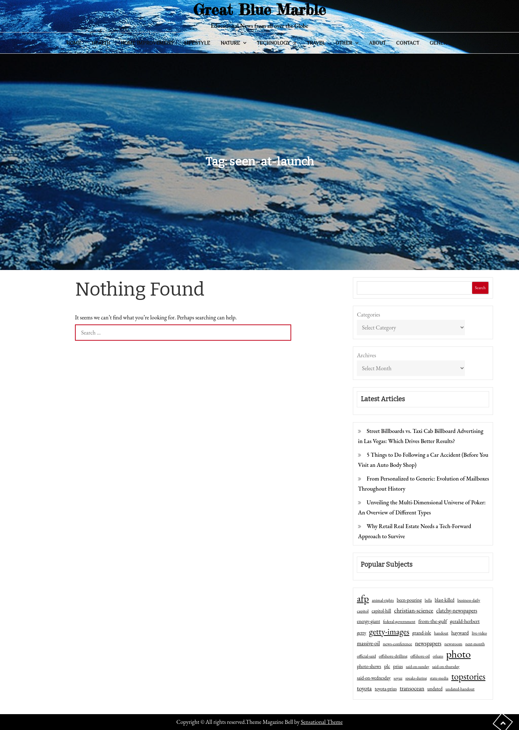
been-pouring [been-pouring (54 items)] (409, 600)
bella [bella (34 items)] (428, 600)
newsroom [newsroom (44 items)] (453, 644)
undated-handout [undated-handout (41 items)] (460, 689)
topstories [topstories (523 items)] (468, 677)
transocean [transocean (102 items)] (412, 688)
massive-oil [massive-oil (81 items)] (368, 643)
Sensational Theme (321, 722)
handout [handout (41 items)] (441, 633)
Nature (230, 43)
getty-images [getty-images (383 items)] (389, 632)
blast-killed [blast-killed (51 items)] (444, 600)
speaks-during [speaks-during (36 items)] (416, 678)
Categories (368, 314)
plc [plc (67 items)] (387, 666)
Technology (273, 43)
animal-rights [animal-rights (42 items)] (383, 600)
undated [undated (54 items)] (434, 688)
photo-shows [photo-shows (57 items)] (369, 666)
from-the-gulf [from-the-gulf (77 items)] (432, 621)
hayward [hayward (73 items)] (460, 632)
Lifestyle (197, 43)
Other (344, 43)
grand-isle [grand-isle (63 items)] (421, 632)
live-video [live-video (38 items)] (479, 633)
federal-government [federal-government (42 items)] (399, 621)
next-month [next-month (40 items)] (475, 644)
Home (73, 43)
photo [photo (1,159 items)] (458, 654)
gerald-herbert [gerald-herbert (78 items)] (464, 621)
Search (480, 288)
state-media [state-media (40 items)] (439, 678)
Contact (407, 43)
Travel (316, 43)
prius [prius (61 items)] (398, 666)
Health (101, 43)
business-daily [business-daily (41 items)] (468, 600)
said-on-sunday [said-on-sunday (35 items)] (417, 666)
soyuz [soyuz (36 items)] (398, 678)
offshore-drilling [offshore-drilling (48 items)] (393, 656)
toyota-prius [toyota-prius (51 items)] (386, 689)
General (441, 43)
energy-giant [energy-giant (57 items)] (368, 621)
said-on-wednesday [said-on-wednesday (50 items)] (374, 678)
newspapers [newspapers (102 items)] (428, 643)
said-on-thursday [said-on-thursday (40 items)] (446, 666)
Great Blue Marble (259, 9)
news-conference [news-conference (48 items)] (397, 644)
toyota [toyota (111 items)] (364, 688)
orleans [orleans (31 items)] (438, 656)
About (377, 43)
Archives (366, 355)
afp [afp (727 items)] (363, 598)
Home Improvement (147, 43)
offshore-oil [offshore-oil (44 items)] (420, 656)
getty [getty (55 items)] (361, 632)
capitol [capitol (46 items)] (363, 611)
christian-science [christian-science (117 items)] (413, 610)
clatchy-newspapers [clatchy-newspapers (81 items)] (456, 610)
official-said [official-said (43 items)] (366, 656)
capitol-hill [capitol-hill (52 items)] (381, 611)
